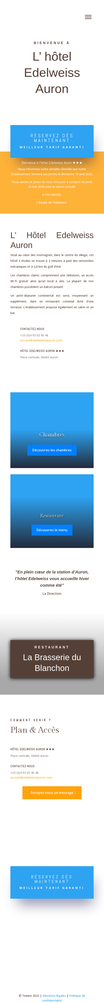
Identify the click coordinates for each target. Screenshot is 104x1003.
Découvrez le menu (52, 530)
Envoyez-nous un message (52, 792)
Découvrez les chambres (52, 450)
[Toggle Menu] (88, 17)
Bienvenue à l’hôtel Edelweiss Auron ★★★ (52, 162)
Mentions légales (54, 996)
